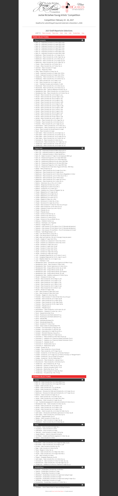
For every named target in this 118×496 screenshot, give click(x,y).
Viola (65, 33)
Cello (70, 33)
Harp (83, 33)
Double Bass (76, 33)
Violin (61, 33)
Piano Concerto (46, 33)
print (82, 40)
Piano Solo (55, 33)
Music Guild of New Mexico (58, 491)
